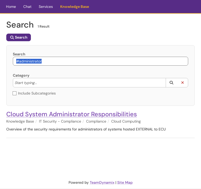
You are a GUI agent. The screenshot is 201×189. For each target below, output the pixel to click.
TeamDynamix (102, 182)
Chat (27, 6)
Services (46, 6)
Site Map (125, 182)
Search (19, 54)
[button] (171, 82)
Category (21, 75)
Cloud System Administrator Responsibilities (71, 114)
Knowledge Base (74, 6)
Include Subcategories (34, 93)
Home (11, 6)
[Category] (39, 83)
